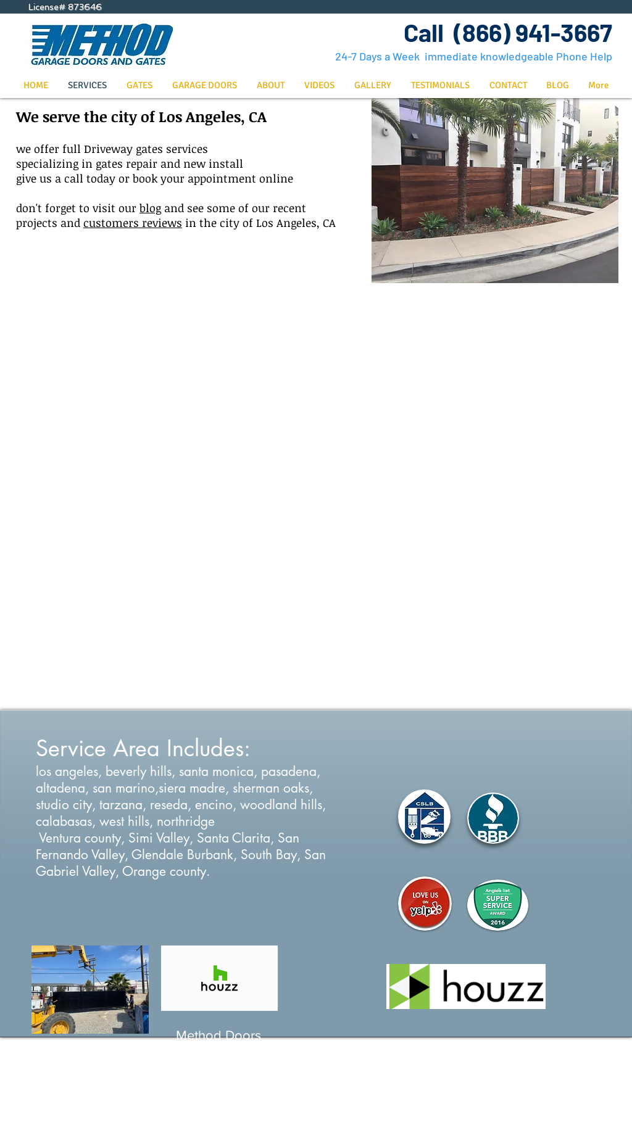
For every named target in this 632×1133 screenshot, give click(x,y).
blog (150, 207)
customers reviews (132, 222)
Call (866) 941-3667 (508, 32)
